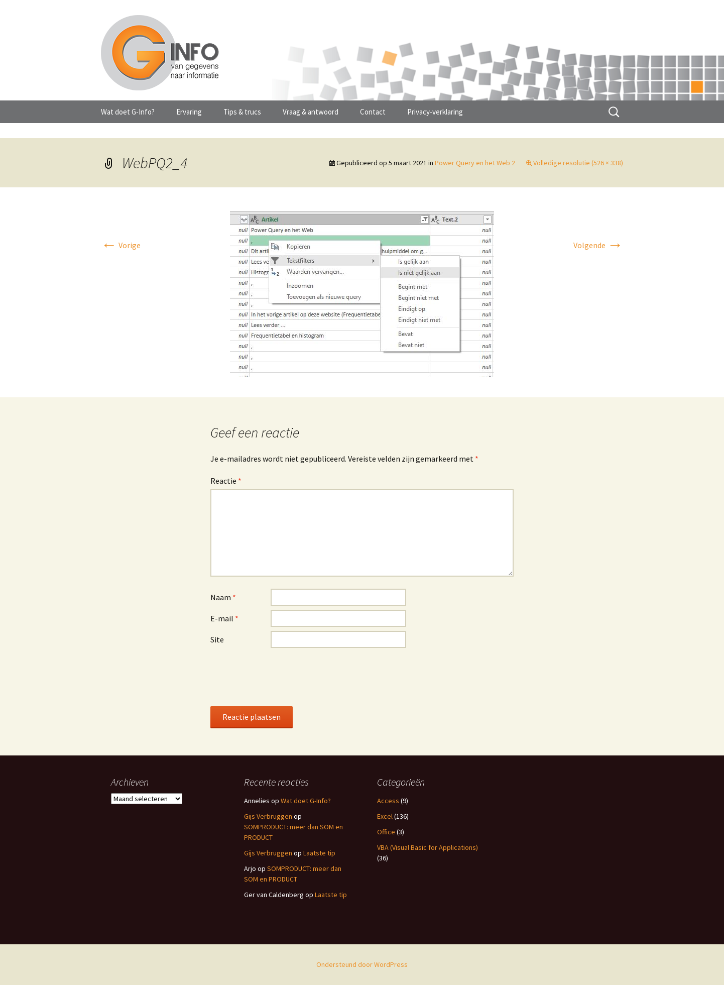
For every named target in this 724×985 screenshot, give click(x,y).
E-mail (224, 618)
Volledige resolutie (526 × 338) (578, 162)
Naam (223, 597)
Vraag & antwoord (310, 112)
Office (386, 831)
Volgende (598, 245)
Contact (373, 112)
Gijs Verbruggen (268, 816)
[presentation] (286, 676)
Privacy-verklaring (435, 112)
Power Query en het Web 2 (475, 162)
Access (388, 800)
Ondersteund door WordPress (362, 964)
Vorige (121, 245)
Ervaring (189, 112)
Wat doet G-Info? (128, 112)
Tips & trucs (242, 112)
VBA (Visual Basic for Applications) (427, 847)
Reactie (226, 481)
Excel (385, 816)
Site (217, 639)
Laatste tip (319, 852)
